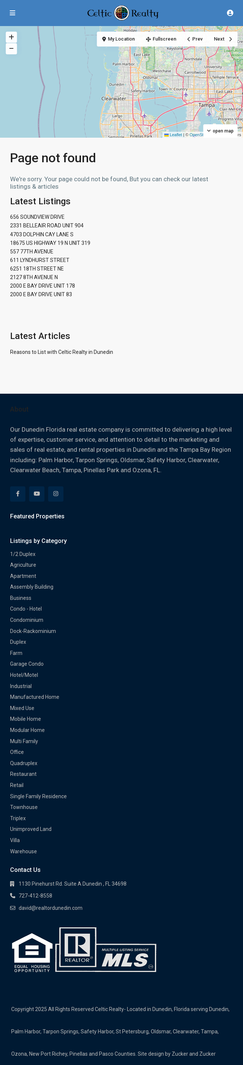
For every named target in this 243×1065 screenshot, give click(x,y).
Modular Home (27, 730)
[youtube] (36, 494)
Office (17, 752)
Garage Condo (27, 664)
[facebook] (17, 494)
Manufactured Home (34, 697)
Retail (17, 785)
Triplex (18, 818)
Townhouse (24, 807)
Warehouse (23, 851)
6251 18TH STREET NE (37, 269)
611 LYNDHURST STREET (39, 260)
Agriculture (23, 565)
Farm (16, 653)
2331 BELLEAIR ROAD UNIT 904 (47, 225)
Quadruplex (23, 763)
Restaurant (23, 774)
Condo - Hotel (26, 609)
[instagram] (55, 494)
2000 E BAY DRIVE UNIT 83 (41, 294)
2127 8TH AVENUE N (34, 277)
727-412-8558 (35, 896)
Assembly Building (31, 587)
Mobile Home (25, 719)
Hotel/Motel (24, 675)
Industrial (21, 686)
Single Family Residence (38, 796)
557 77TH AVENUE (31, 252)
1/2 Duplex (22, 554)
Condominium (26, 620)
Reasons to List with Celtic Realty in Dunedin (61, 352)
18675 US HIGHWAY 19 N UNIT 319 (50, 243)
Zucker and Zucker (194, 1054)
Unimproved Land (31, 829)
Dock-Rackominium (33, 631)
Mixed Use (22, 708)
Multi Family (24, 741)
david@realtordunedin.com (50, 908)
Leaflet (173, 134)
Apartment (23, 576)
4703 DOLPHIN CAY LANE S (42, 234)
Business (20, 598)
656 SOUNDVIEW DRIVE (37, 217)
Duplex (18, 642)
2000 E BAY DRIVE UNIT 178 (42, 286)
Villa (15, 840)
